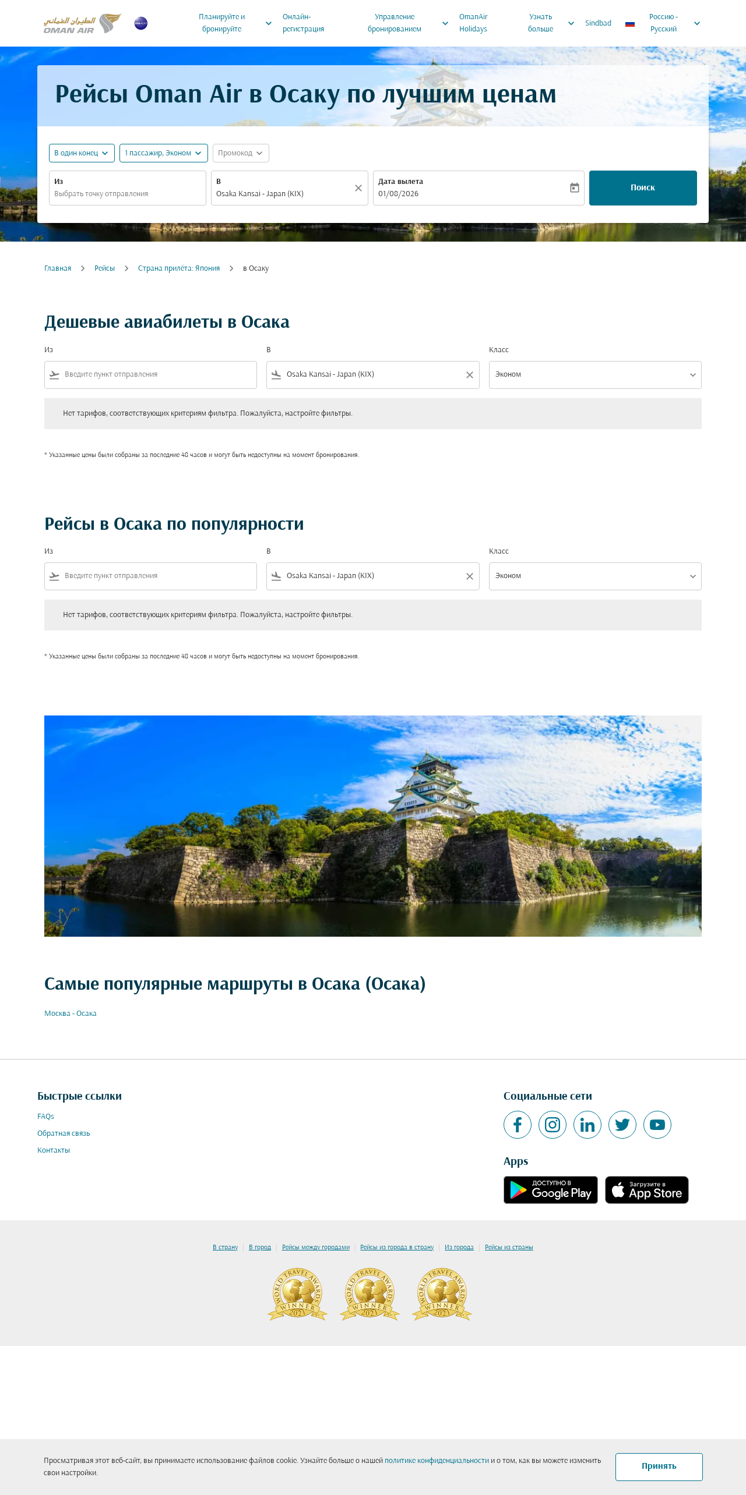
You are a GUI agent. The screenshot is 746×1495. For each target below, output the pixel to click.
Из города (459, 1247)
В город (260, 1247)
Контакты (53, 1150)
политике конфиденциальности (437, 1461)
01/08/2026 (398, 194)
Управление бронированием (411, 23)
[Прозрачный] (360, 188)
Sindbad (598, 23)
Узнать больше (554, 23)
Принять (659, 1466)
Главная (57, 268)
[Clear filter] (469, 375)
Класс (499, 350)
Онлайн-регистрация (303, 23)
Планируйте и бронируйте (238, 23)
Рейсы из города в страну (397, 1247)
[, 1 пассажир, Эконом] (158, 153)
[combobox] (127, 194)
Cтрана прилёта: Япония (179, 268)
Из (58, 182)
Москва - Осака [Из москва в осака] (70, 1013)
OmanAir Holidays (473, 23)
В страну (225, 1247)
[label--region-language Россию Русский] (663, 23)
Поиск (643, 188)
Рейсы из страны (509, 1247)
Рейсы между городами (316, 1247)
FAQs (45, 1117)
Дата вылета (400, 182)
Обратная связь (63, 1133)
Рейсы (104, 268)
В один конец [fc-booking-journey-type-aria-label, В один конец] (76, 153)
